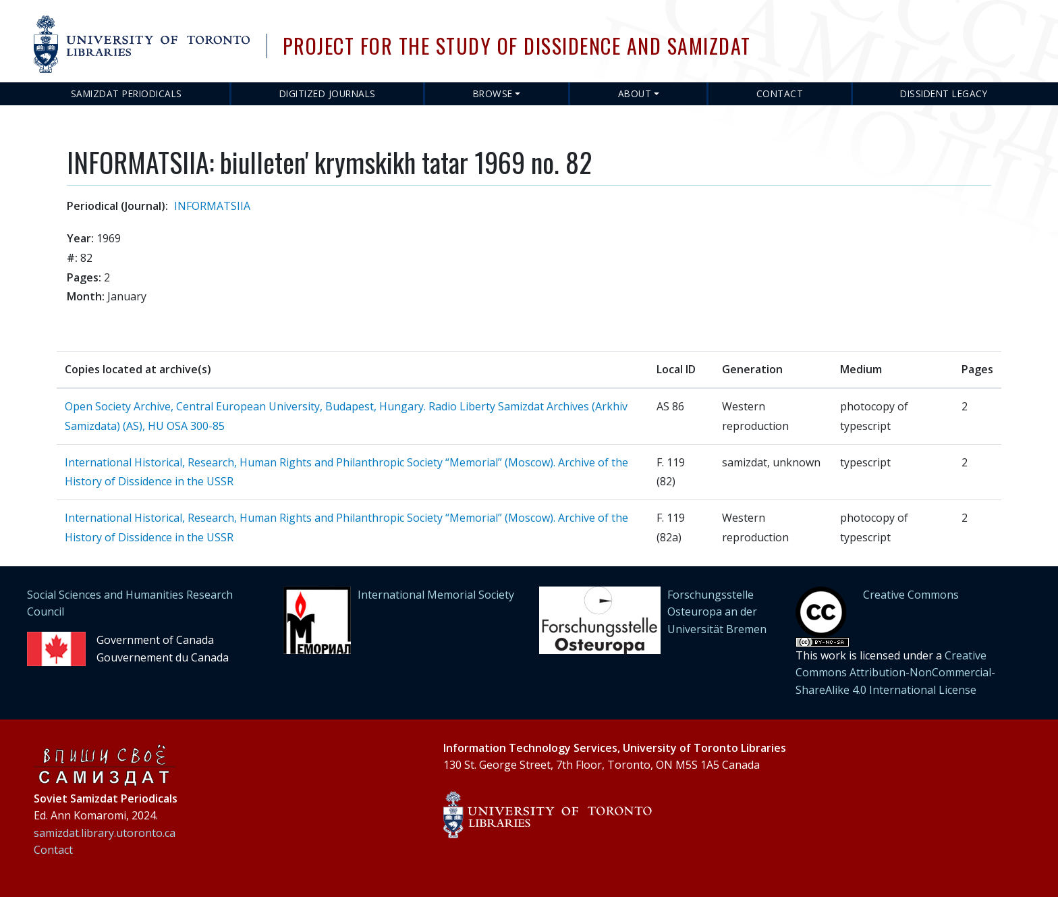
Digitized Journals (327, 93)
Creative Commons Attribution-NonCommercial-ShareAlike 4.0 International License (895, 672)
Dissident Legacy (943, 93)
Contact (780, 93)
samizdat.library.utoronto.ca (104, 832)
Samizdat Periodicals (126, 93)
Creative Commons (911, 594)
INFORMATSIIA (212, 205)
